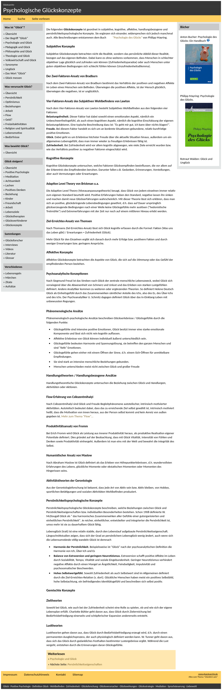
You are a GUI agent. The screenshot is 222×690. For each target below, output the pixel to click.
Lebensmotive (13, 133)
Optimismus (12, 102)
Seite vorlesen (41, 19)
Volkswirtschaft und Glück (20, 60)
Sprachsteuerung (176, 686)
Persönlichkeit (13, 97)
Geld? (8, 119)
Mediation (161, 686)
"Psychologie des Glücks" (127, 37)
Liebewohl (191, 686)
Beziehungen (13, 106)
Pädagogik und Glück (17, 47)
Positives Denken (15, 190)
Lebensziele (12, 212)
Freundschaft (13, 203)
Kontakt (61, 674)
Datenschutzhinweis (36, 674)
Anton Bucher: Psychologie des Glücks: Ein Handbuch (198, 39)
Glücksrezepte (13, 225)
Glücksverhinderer (16, 220)
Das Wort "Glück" (15, 73)
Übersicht (11, 34)
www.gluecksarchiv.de (208, 674)
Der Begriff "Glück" (16, 38)
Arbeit (9, 111)
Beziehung (11, 194)
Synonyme (11, 64)
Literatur (10, 253)
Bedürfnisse (12, 137)
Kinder (9, 198)
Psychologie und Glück (63, 659)
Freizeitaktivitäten (16, 124)
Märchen (10, 277)
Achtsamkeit (12, 181)
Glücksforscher (14, 240)
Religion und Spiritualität (20, 128)
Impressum (10, 674)
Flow (8, 115)
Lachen (9, 185)
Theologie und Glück (17, 56)
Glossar (9, 258)
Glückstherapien (15, 216)
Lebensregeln (13, 273)
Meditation (12, 176)
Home (7, 19)
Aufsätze (10, 286)
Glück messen (13, 78)
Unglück (10, 69)
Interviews (11, 245)
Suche (21, 19)
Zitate (8, 282)
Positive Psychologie (17, 172)
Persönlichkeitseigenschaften (85, 664)
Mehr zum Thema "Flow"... (77, 416)
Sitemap (78, 674)
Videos (9, 249)
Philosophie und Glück (18, 51)
